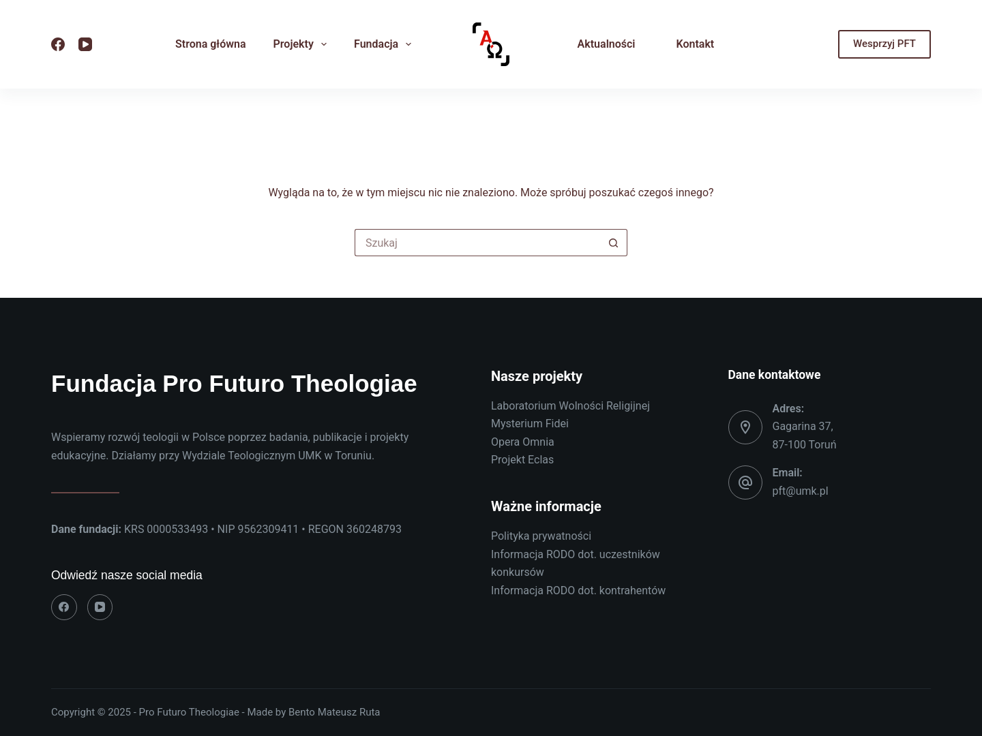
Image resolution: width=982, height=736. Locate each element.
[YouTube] (85, 44)
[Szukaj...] (477, 242)
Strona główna (210, 43)
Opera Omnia (522, 441)
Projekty (303, 44)
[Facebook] (58, 44)
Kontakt (695, 43)
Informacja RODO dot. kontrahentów (578, 590)
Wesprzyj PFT (884, 43)
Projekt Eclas (522, 459)
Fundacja (385, 44)
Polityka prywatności (541, 536)
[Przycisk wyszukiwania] (613, 242)
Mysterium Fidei (530, 423)
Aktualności (607, 43)
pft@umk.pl (801, 491)
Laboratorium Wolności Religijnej (570, 405)
